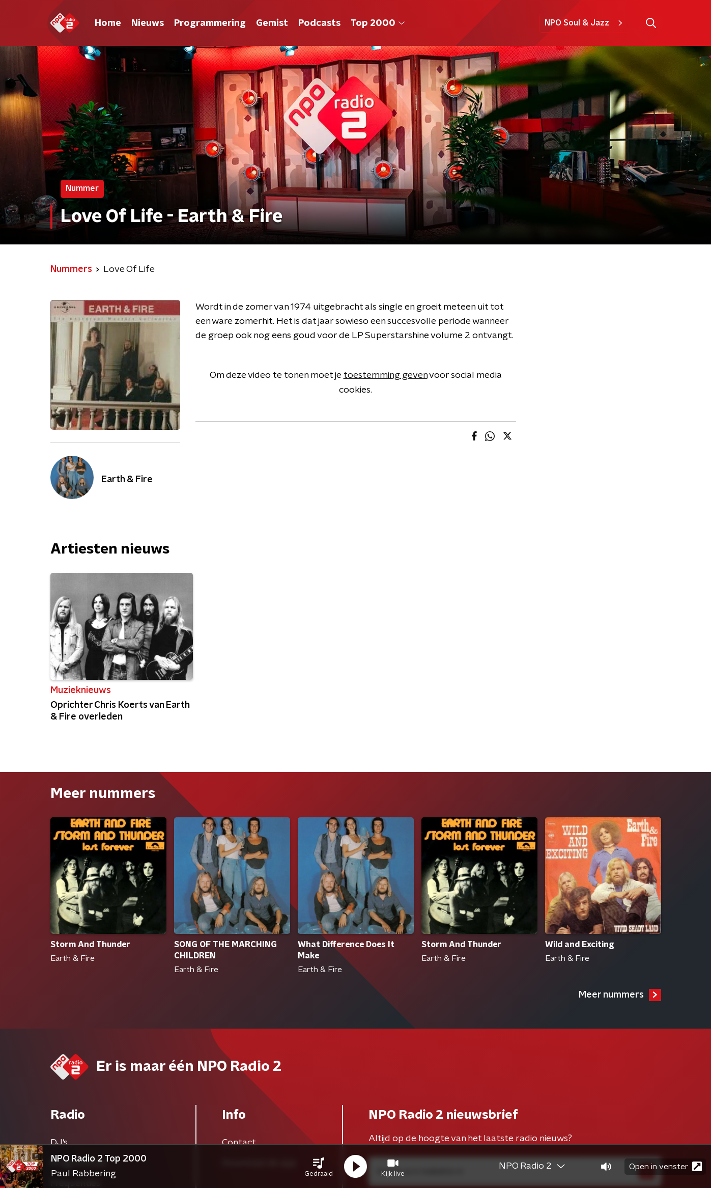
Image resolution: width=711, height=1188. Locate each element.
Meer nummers (620, 995)
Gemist (272, 23)
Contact (239, 1142)
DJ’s (59, 1142)
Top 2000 (378, 23)
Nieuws (147, 23)
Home (108, 23)
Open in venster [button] (665, 1166)
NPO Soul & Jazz (585, 23)
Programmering (210, 23)
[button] (318, 1166)
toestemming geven (386, 375)
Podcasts (319, 23)
